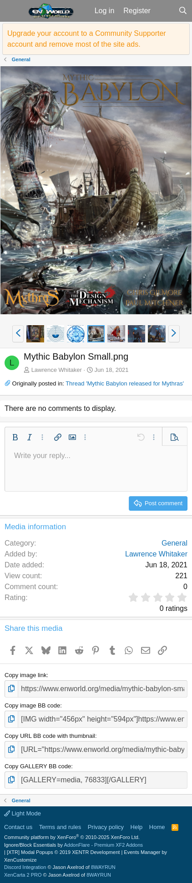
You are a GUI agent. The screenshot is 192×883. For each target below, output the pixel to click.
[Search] (182, 11)
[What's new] (164, 11)
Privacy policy (106, 827)
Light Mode (22, 813)
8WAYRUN (103, 867)
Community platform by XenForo (72, 837)
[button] (13, 11)
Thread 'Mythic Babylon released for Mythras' (125, 383)
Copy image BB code (32, 705)
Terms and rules (60, 827)
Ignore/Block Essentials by (73, 845)
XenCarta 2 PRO (23, 875)
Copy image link (26, 675)
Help (137, 827)
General (174, 543)
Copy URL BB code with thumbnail (50, 735)
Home (157, 827)
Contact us (18, 827)
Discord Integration (25, 867)
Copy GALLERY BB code (38, 766)
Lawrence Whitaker (56, 369)
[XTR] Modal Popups (63, 852)
